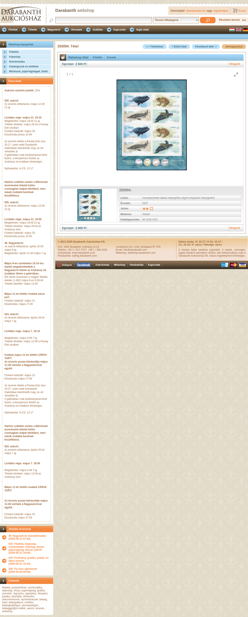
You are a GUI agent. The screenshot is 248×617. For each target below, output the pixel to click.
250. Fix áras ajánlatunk (22, 568)
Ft (85, 64)
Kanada (111, 57)
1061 (67, 246)
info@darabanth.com (135, 249)
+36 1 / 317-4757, (77, 249)
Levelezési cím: (125, 246)
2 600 (79, 64)
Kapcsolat (154, 264)
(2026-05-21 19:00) (29, 548)
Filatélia (14, 51)
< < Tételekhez (154, 46)
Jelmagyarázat (234, 46)
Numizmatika (17, 61)
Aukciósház (102, 264)
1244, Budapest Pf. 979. (147, 246)
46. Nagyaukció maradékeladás (27, 535)
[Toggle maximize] (236, 74)
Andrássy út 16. (91, 246)
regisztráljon (220, 10)
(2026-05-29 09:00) (22, 570)
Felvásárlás (136, 264)
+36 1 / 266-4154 (97, 249)
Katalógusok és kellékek (24, 66)
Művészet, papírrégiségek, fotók (28, 71)
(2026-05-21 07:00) (27, 537)
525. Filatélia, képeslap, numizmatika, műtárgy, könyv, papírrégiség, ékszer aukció (26, 546)
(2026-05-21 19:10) (29, 560)
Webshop (119, 264)
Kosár (242, 10)
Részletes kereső (229, 19)
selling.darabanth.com (84, 255)
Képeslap (14, 56)
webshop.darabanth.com (141, 252)
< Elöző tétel (179, 46)
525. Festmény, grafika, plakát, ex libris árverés (28, 559)
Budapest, (76, 246)
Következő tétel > (206, 46)
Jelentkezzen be (195, 10)
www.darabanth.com (83, 252)
